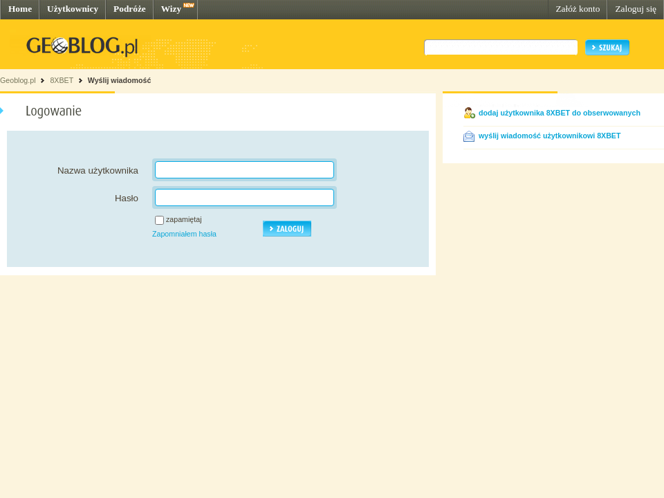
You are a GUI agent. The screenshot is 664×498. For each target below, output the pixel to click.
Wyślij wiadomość (119, 80)
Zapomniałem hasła (184, 234)
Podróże (129, 8)
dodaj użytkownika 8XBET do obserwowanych (559, 113)
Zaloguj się (635, 8)
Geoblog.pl (18, 80)
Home (20, 8)
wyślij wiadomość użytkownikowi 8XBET (549, 135)
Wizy (171, 8)
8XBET (61, 80)
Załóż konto (577, 8)
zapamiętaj (184, 219)
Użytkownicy (72, 8)
